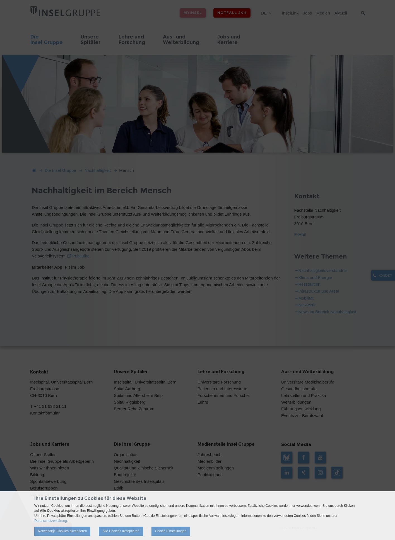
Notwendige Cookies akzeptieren (62, 531)
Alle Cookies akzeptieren (120, 531)
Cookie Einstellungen (171, 531)
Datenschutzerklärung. (51, 521)
